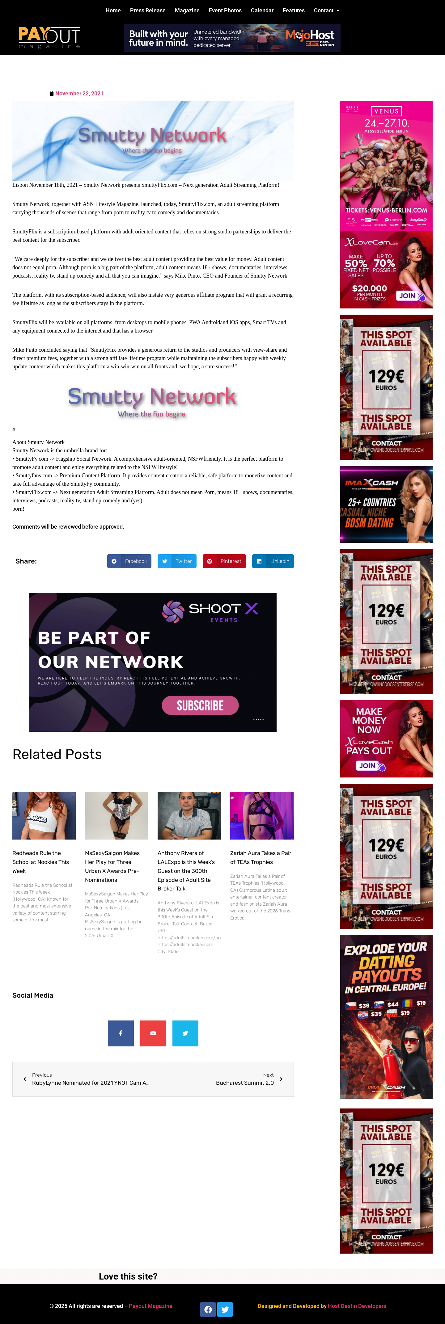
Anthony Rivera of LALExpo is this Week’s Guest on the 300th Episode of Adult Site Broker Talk (186, 871)
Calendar (262, 10)
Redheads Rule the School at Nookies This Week (40, 862)
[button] (326, 10)
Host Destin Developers (357, 1306)
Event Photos (225, 10)
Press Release (148, 10)
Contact (326, 10)
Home (113, 10)
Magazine (187, 10)
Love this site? (128, 1276)
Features (294, 10)
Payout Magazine (150, 1306)
